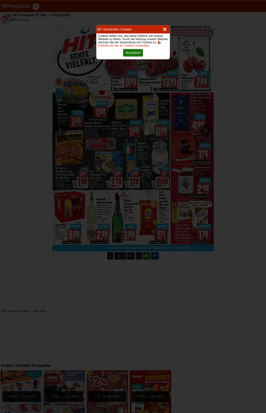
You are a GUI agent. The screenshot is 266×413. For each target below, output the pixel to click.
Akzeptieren (133, 52)
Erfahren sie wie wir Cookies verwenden (129, 44)
